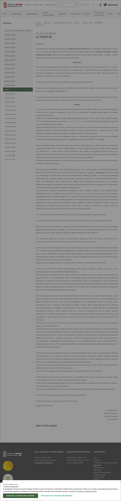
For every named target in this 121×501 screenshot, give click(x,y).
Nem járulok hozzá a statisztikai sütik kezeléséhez (57, 495)
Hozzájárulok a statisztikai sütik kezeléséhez (20, 495)
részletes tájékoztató (85, 491)
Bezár (1, 481)
